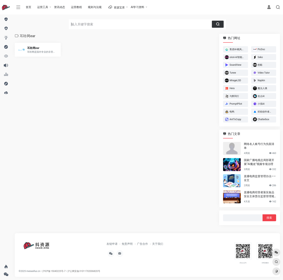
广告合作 (142, 243)
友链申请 (112, 243)
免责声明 (127, 243)
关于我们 (157, 243)
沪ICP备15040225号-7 (54, 271)
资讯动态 (59, 7)
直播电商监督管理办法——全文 (260, 178)
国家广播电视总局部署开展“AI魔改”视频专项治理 (259, 162)
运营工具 (42, 7)
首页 (28, 7)
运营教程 (76, 7)
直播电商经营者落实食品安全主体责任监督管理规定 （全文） (259, 194)
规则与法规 (95, 7)
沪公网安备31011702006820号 (83, 271)
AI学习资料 (137, 7)
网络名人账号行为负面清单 (259, 145)
